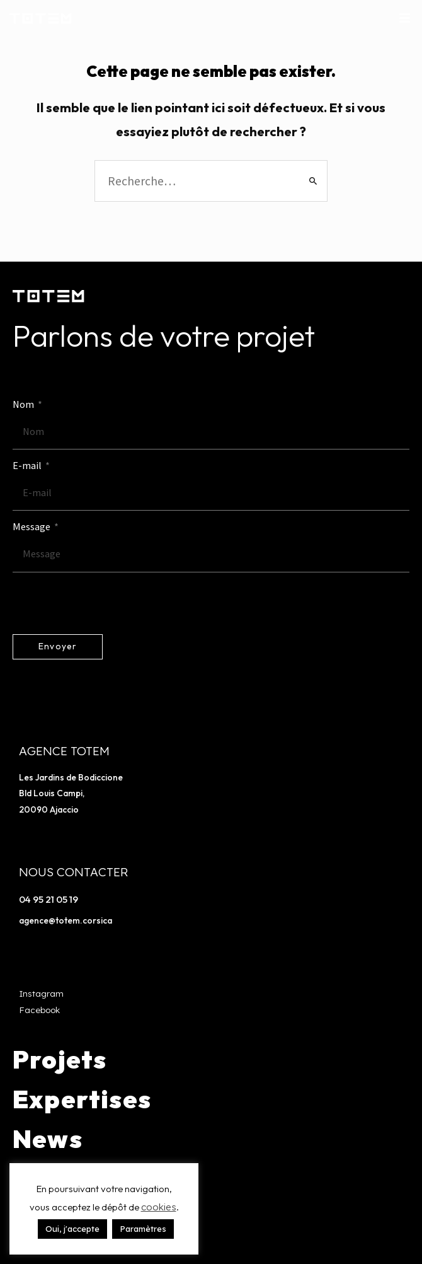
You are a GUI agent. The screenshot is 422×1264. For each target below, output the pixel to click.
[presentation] (108, 603)
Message (32, 526)
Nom (24, 404)
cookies (158, 1207)
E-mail (28, 465)
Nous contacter (73, 871)
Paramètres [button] (143, 1229)
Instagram (41, 993)
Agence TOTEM (64, 750)
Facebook (39, 1009)
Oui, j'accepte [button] (72, 1229)
